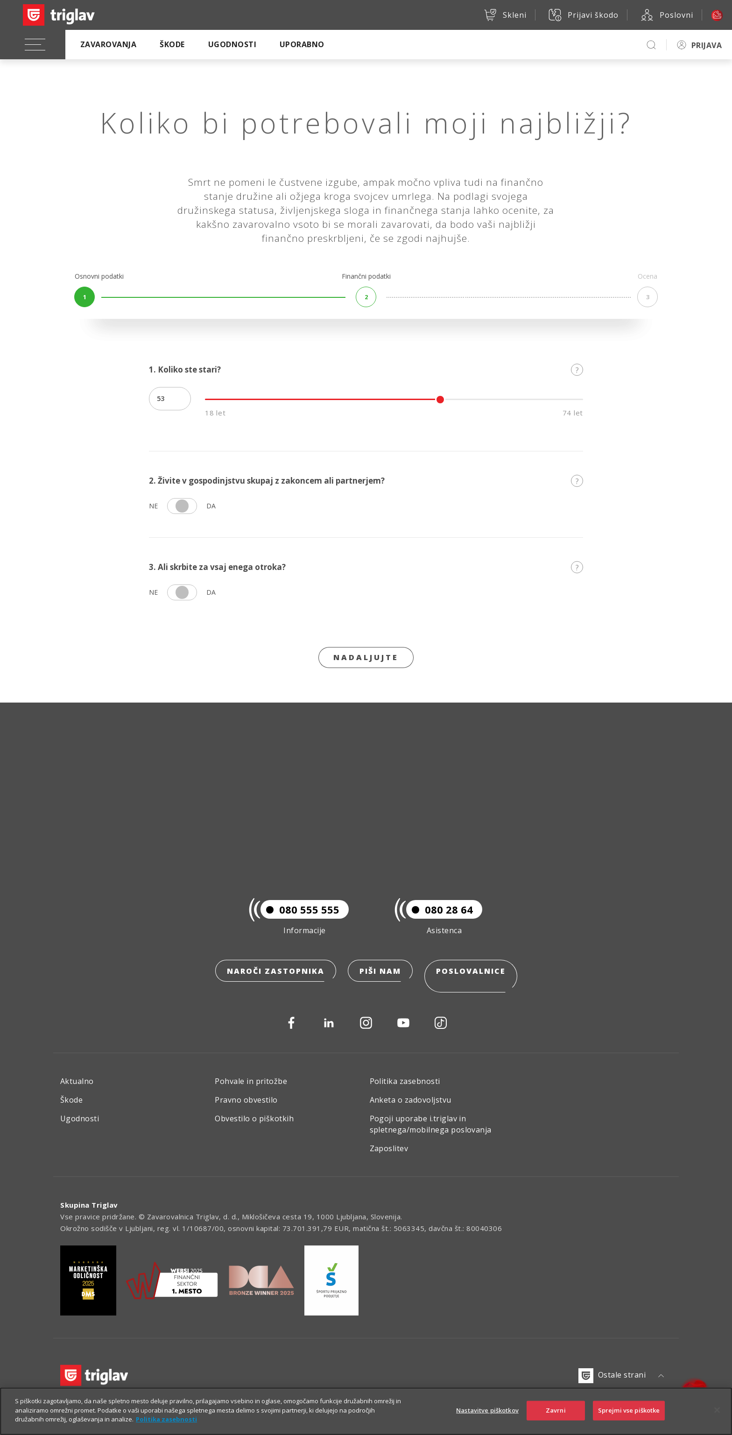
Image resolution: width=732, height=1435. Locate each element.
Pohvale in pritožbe (251, 1081)
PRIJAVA (706, 45)
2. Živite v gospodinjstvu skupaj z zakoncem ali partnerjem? (366, 480)
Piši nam (380, 982)
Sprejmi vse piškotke (629, 1410)
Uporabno (302, 44)
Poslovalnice (471, 982)
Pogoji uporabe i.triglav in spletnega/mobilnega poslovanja (431, 1124)
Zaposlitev (389, 1148)
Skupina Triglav (89, 1205)
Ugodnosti (232, 44)
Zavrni (556, 1410)
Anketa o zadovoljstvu (410, 1100)
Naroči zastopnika (275, 982)
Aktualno (77, 1081)
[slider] (440, 399)
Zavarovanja (108, 44)
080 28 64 (439, 920)
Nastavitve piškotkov (487, 1410)
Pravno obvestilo (246, 1100)
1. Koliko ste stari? (366, 369)
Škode (172, 44)
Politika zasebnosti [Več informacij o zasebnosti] (166, 1419)
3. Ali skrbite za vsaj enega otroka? (366, 567)
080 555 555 (299, 920)
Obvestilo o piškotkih (254, 1118)
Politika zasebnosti (405, 1081)
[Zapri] (717, 1410)
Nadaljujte (366, 657)
